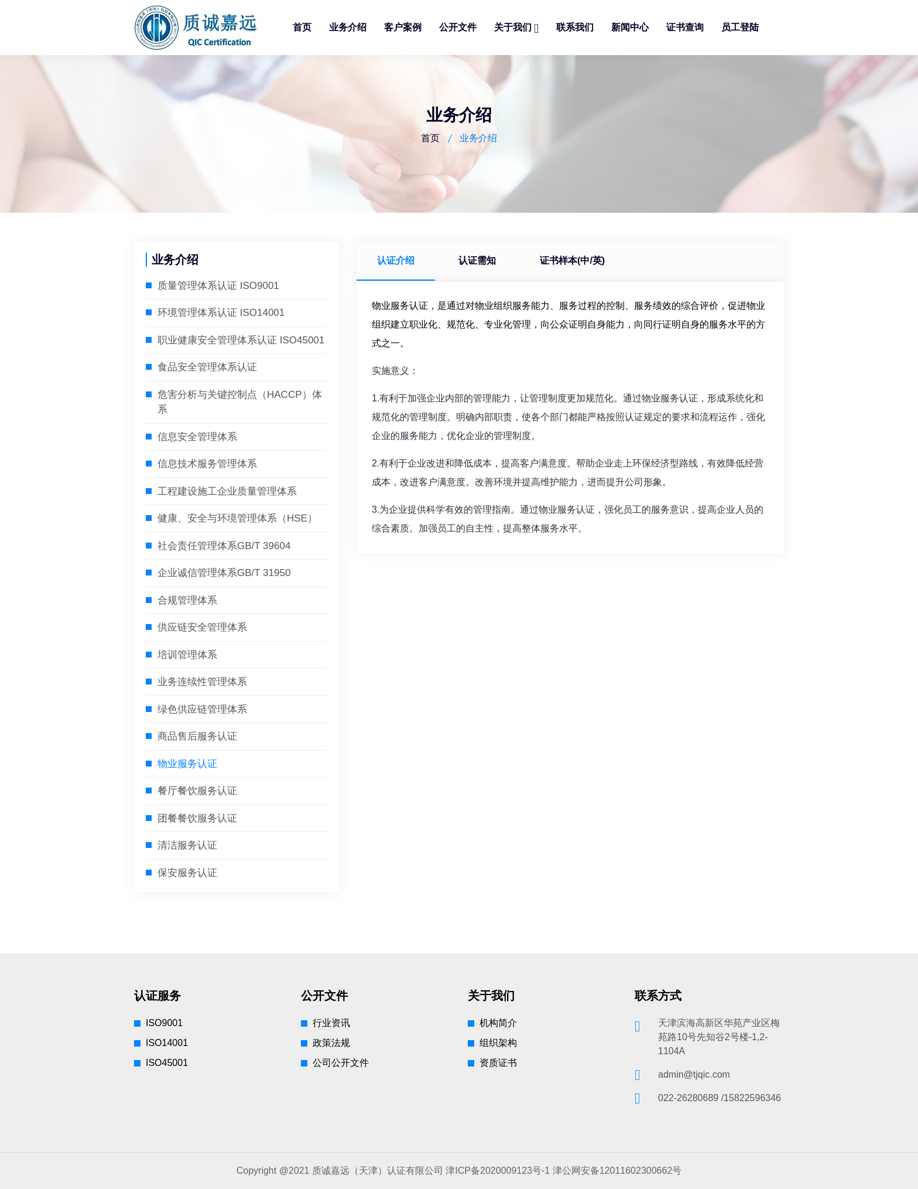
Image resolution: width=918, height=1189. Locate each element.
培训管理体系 (187, 654)
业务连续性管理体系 (202, 681)
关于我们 (514, 27)
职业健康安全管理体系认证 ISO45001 (240, 340)
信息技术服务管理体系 (207, 463)
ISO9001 (164, 1023)
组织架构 (498, 1043)
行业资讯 (331, 1023)
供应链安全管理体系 (202, 627)
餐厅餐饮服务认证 (197, 790)
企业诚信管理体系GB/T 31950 (223, 572)
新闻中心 (630, 27)
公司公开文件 (341, 1063)
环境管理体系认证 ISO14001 (221, 312)
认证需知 (485, 260)
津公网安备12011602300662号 (617, 1171)
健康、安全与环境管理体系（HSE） (237, 518)
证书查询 (685, 27)
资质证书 (498, 1063)
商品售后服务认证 (197, 736)
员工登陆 (740, 27)
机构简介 (498, 1023)
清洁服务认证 (187, 845)
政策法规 (331, 1043)
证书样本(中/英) (586, 260)
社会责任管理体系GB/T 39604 (223, 545)
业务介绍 (347, 27)
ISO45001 (167, 1063)
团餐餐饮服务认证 (197, 818)
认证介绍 (398, 260)
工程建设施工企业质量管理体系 (227, 491)
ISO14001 (167, 1043)
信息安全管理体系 (197, 436)
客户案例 (403, 27)
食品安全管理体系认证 (207, 367)
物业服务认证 (187, 763)
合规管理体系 (187, 600)
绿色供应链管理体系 (202, 709)
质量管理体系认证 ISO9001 (218, 285)
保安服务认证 (187, 872)
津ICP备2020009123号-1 (498, 1171)
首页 (302, 27)
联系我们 (575, 27)
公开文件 (458, 27)
